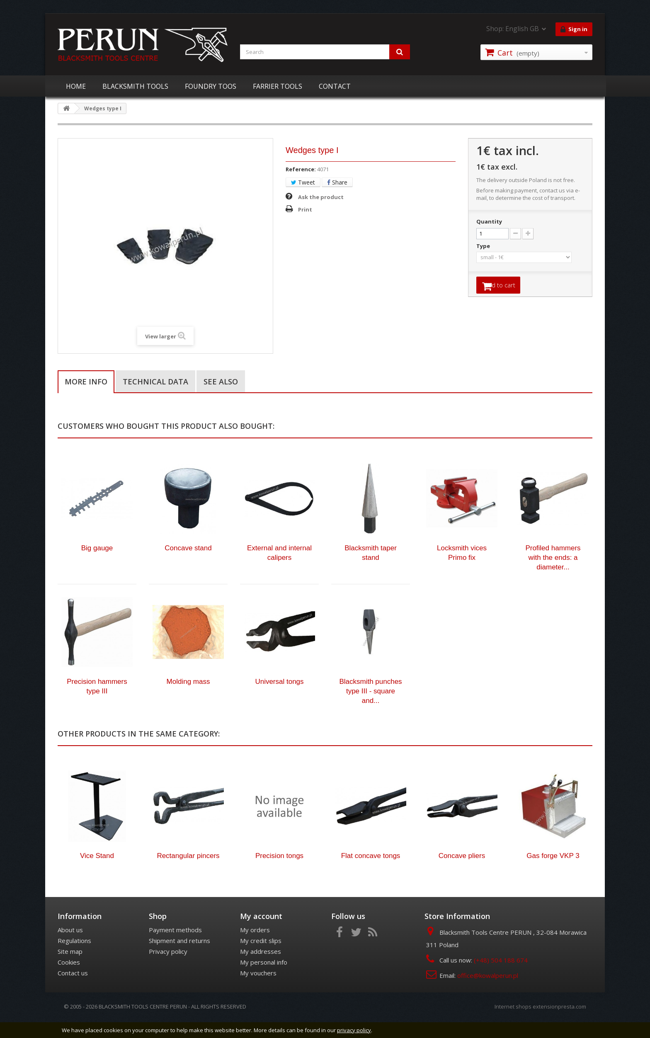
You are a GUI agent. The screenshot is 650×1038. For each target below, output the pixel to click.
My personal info (263, 979)
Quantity (489, 221)
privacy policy (354, 1030)
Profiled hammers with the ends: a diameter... (552, 575)
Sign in (573, 29)
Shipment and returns (179, 958)
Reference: (301, 169)
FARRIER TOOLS (277, 86)
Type (483, 246)
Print (305, 209)
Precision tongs (279, 873)
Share (337, 182)
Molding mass (188, 699)
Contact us (73, 990)
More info (86, 382)
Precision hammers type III (97, 703)
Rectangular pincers (188, 873)
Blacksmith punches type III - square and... (370, 708)
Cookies (69, 979)
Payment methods (175, 947)
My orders (255, 947)
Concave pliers (462, 873)
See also (221, 382)
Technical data (155, 382)
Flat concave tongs (370, 873)
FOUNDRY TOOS (210, 86)
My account (261, 933)
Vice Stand (97, 873)
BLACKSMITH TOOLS (135, 86)
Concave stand (188, 565)
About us (70, 947)
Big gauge (97, 565)
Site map (70, 969)
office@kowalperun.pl (487, 993)
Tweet (303, 182)
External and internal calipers (279, 570)
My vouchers (258, 990)
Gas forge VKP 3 (552, 873)
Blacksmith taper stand (370, 570)
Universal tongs (279, 699)
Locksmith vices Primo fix (462, 570)
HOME (76, 86)
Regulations (74, 958)
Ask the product (321, 197)
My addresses (260, 969)
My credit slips (260, 958)
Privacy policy (168, 969)
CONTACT (335, 86)
